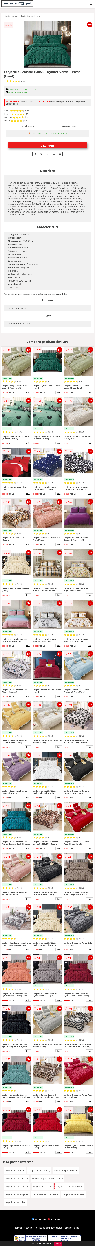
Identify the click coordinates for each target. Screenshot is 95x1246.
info (28, 392)
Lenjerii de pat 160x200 (65, 1170)
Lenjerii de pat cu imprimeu (69, 1186)
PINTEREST (54, 1219)
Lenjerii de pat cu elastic (17, 1186)
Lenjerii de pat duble (15, 1202)
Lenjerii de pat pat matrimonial (47, 1178)
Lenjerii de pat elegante (16, 1194)
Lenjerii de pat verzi (14, 1170)
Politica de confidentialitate (48, 1227)
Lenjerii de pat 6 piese (73, 1194)
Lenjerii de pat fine (42, 1186)
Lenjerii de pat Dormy (30, 16)
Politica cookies (71, 1227)
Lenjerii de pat (11, 16)
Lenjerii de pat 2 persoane (45, 1194)
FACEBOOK (39, 1219)
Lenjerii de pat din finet (16, 1178)
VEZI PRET (47, 145)
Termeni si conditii (24, 1227)
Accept (58, 1243)
